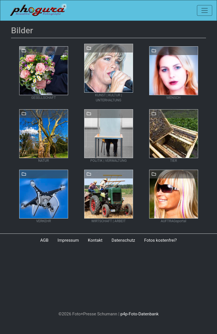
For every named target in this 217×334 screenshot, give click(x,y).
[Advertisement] (108, 278)
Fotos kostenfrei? (160, 240)
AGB (44, 240)
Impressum (68, 240)
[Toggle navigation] (204, 10)
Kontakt (95, 240)
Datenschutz (123, 240)
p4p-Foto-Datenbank (139, 313)
